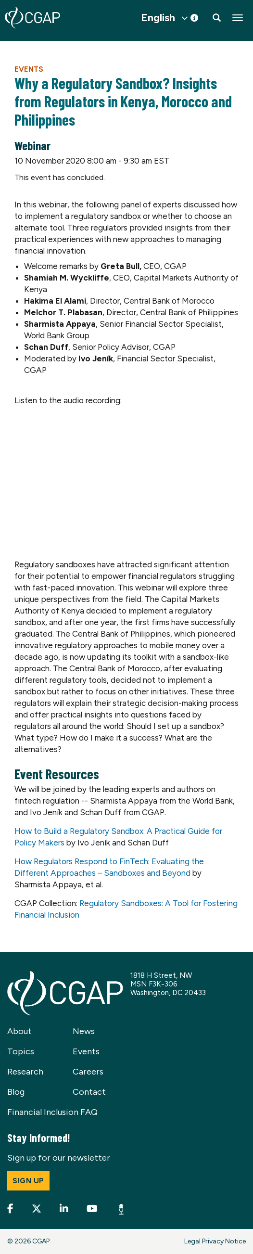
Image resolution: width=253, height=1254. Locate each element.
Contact (89, 1092)
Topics (20, 1051)
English (158, 18)
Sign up (28, 1181)
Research (25, 1071)
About (19, 1031)
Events (28, 69)
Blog (16, 1092)
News (84, 1031)
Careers (88, 1071)
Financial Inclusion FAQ (52, 1112)
